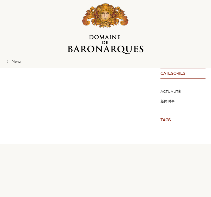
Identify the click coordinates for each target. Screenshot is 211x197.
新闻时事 (167, 101)
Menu (13, 61)
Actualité (170, 91)
